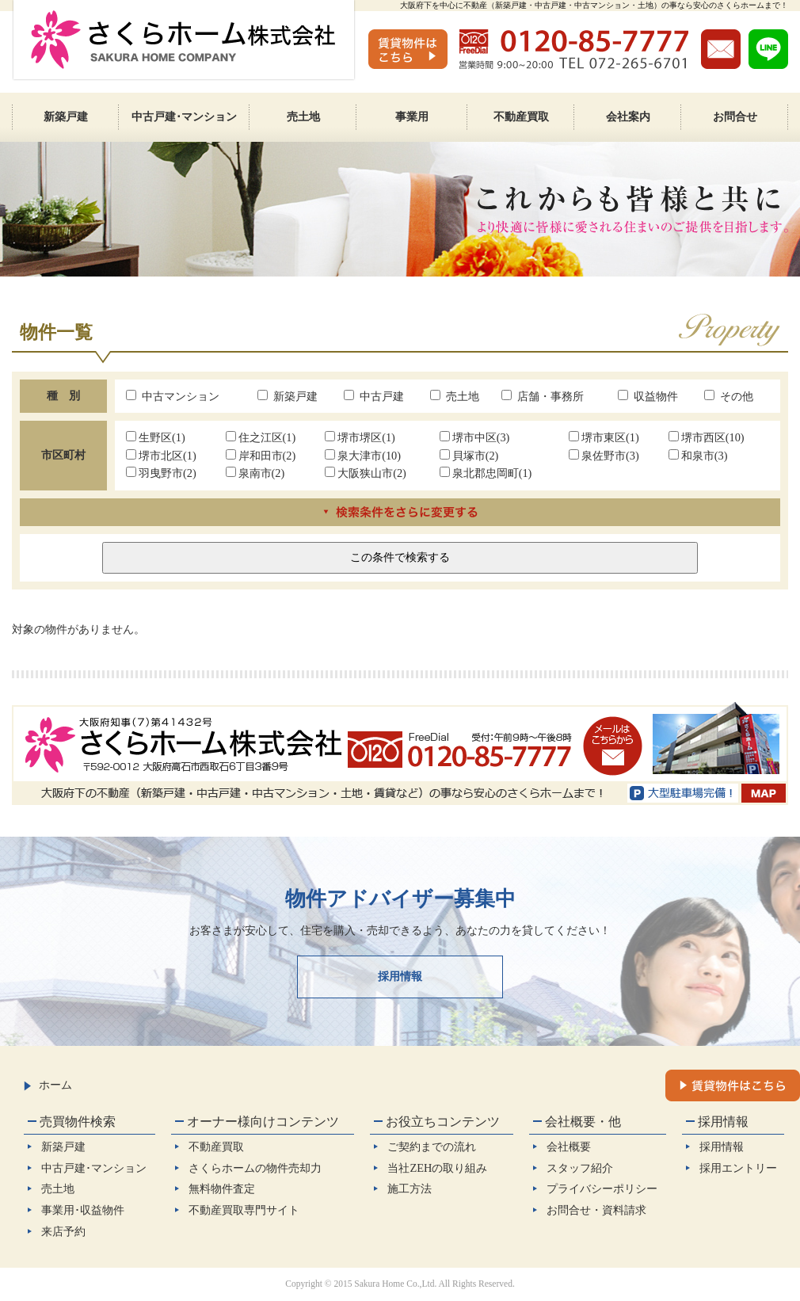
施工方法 (409, 1188)
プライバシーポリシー (602, 1188)
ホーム (48, 1084)
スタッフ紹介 (580, 1168)
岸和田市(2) (261, 455)
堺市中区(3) (475, 437)
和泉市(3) (698, 455)
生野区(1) (155, 437)
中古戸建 (374, 396)
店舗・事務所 (542, 396)
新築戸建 (287, 396)
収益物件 (648, 396)
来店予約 (63, 1231)
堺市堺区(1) (360, 437)
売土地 (454, 396)
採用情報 (400, 976)
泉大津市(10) (363, 455)
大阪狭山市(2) (365, 473)
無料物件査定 (222, 1188)
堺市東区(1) (604, 437)
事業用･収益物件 (82, 1210)
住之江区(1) (261, 437)
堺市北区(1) (161, 455)
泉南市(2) (255, 473)
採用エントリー (738, 1168)
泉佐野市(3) (604, 455)
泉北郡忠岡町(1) (486, 473)
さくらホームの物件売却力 (255, 1168)
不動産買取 (216, 1146)
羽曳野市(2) (161, 473)
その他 (728, 396)
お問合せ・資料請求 (596, 1210)
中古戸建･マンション (94, 1168)
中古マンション (172, 396)
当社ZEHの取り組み (437, 1168)
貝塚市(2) (469, 455)
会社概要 (569, 1146)
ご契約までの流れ (431, 1146)
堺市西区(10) (707, 437)
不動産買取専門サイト (244, 1210)
